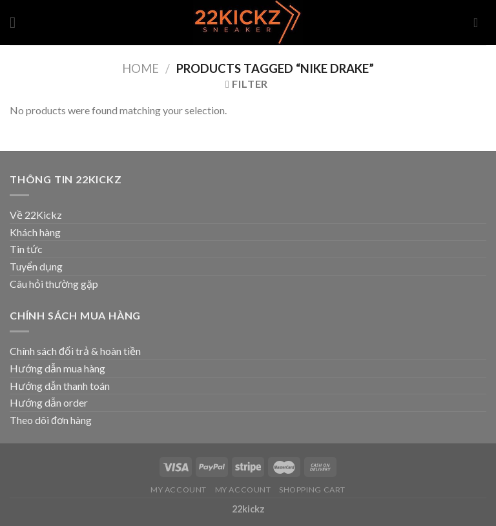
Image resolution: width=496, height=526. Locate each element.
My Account (178, 489)
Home (140, 68)
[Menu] (17, 22)
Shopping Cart (312, 489)
